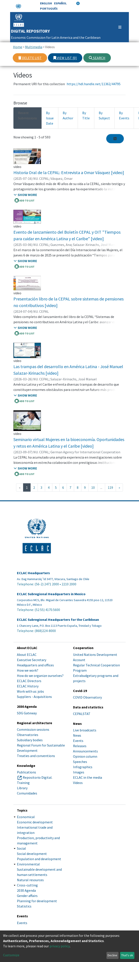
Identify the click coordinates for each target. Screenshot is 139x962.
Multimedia (33, 47)
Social (21, 848)
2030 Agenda (26, 890)
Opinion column (85, 756)
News (77, 735)
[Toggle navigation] (117, 27)
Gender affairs (27, 895)
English (46, 3)
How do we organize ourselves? (40, 675)
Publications (26, 772)
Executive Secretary (31, 660)
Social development (32, 853)
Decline (112, 955)
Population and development (39, 859)
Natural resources (30, 880)
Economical (26, 817)
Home (17, 47)
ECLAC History (27, 686)
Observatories (27, 735)
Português (49, 9)
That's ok (127, 955)
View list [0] (65, 58)
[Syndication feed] (115, 138)
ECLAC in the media (87, 777)
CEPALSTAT (81, 713)
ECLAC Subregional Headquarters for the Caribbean (58, 620)
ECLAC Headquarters (33, 573)
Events (78, 740)
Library (22, 788)
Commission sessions (33, 729)
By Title (86, 115)
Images (78, 772)
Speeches (80, 761)
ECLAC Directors (29, 681)
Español (60, 3)
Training (23, 782)
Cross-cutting (27, 885)
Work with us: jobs (30, 691)
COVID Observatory (87, 697)
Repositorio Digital (37, 777)
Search (97, 58)
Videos (78, 782)
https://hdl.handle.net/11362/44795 (94, 84)
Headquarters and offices (35, 665)
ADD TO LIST (25, 200)
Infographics (82, 767)
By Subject (104, 115)
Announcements (85, 751)
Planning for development (37, 901)
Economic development (35, 822)
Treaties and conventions (36, 756)
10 (93, 487)
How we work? (27, 670)
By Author (68, 115)
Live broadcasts (84, 730)
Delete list (30, 58)
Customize (11, 955)
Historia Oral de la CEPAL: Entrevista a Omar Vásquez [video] (68, 172)
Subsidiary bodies (30, 740)
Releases (79, 746)
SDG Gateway (27, 713)
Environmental (28, 864)
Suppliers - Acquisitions (34, 696)
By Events (124, 115)
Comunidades (27, 793)
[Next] (119, 487)
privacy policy (59, 946)
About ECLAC (27, 654)
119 (110, 487)
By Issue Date (50, 118)
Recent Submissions (27, 115)
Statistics (24, 906)
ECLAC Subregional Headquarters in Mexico (51, 594)
